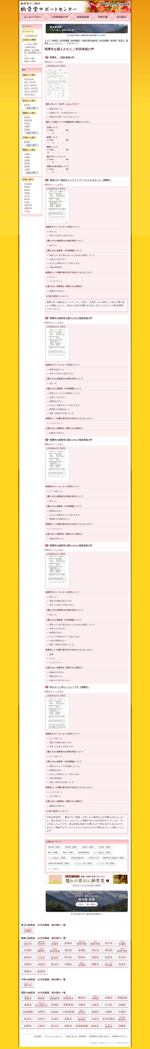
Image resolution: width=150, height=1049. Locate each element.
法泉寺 (95, 1004)
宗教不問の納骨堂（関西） (59, 863)
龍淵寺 (95, 1011)
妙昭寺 (28, 1026)
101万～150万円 (31, 88)
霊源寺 (95, 957)
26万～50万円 (30, 82)
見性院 (41, 964)
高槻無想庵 (82, 1026)
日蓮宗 (27, 193)
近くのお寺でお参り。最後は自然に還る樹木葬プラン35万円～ (86, 35)
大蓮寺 (122, 1011)
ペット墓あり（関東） (102, 852)
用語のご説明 (30, 61)
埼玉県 (27, 123)
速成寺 (28, 1004)
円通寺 (68, 964)
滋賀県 (27, 166)
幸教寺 (108, 997)
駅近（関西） (68, 852)
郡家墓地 (68, 1004)
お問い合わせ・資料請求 (76, 1036)
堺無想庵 (122, 997)
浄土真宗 (28, 184)
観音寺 (108, 957)
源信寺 (68, 950)
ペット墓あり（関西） (57, 858)
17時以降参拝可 (77, 858)
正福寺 (54, 1018)
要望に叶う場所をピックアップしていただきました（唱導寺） (81, 180)
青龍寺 (68, 1026)
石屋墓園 (28, 1011)
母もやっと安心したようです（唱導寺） (70, 687)
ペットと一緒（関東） (106, 863)
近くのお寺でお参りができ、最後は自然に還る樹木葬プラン (87, 914)
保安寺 (122, 964)
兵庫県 (27, 157)
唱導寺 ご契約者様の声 (62, 57)
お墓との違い (30, 58)
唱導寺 (63, 66)
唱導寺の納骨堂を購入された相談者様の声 (71, 318)
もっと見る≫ (53, 869)
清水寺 (95, 950)
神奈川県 (28, 120)
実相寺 (28, 964)
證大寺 (108, 943)
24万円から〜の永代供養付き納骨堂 (87, 885)
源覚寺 (68, 1018)
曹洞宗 (27, 187)
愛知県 (27, 142)
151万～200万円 (31, 91)
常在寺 (122, 957)
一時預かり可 (93, 858)
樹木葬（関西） (71, 847)
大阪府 (27, 154)
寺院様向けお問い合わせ (99, 1036)
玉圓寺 (108, 1011)
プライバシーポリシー (53, 1036)
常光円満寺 (109, 1018)
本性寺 (41, 1018)
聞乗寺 (95, 964)
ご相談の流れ (30, 47)
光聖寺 (41, 1011)
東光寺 (54, 964)
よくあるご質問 (30, 44)
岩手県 (27, 105)
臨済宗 (27, 190)
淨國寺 (122, 1026)
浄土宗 (27, 196)
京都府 (27, 160)
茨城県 (27, 129)
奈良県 (27, 163)
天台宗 (27, 202)
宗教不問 (28, 208)
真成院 (81, 950)
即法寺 (68, 957)
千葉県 (27, 126)
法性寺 (95, 1018)
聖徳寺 (81, 957)
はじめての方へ (33, 17)
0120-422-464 (117, 4)
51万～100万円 (30, 85)
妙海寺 (68, 943)
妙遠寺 (41, 971)
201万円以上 (29, 94)
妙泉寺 (28, 957)
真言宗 (27, 199)
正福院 (28, 950)
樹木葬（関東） (54, 847)
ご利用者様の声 (59, 17)
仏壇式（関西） (88, 847)
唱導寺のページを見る (54, 62)
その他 (27, 211)
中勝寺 (81, 1004)
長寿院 (54, 1004)
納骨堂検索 (83, 17)
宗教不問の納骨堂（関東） (114, 858)
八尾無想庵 (68, 1011)
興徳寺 (81, 997)
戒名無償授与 (83, 852)
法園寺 (122, 1004)
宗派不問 (28, 205)
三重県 (27, 169)
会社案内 (121, 17)
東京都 (27, 117)
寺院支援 (103, 17)
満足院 (108, 950)
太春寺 (41, 1026)
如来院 (54, 1011)
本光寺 (28, 1018)
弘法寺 (108, 1004)
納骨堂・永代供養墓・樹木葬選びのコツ (32, 52)
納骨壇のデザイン (119, 1036)
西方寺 (54, 1026)
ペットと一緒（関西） (83, 863)
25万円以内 (29, 79)
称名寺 (95, 1026)
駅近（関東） (53, 852)
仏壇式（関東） (105, 847)
